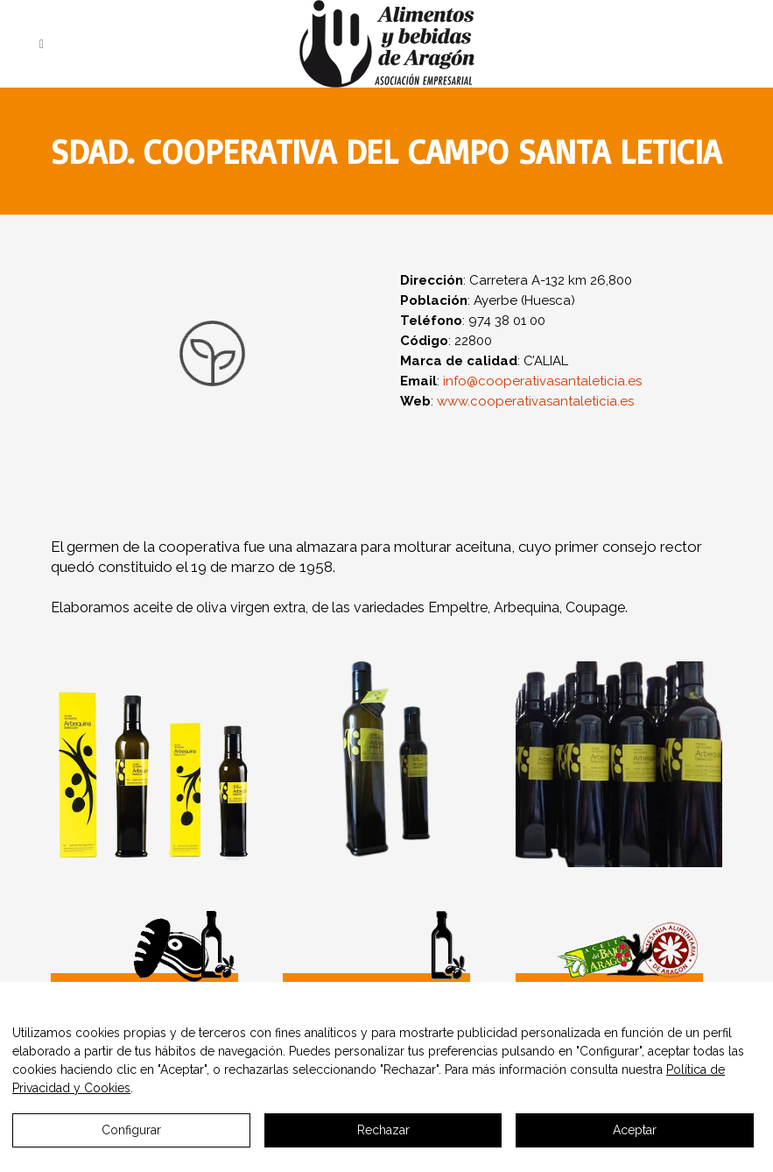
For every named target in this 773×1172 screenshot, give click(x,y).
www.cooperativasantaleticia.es (535, 401)
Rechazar (383, 1130)
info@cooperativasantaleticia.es (542, 381)
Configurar (131, 1130)
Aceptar (635, 1130)
